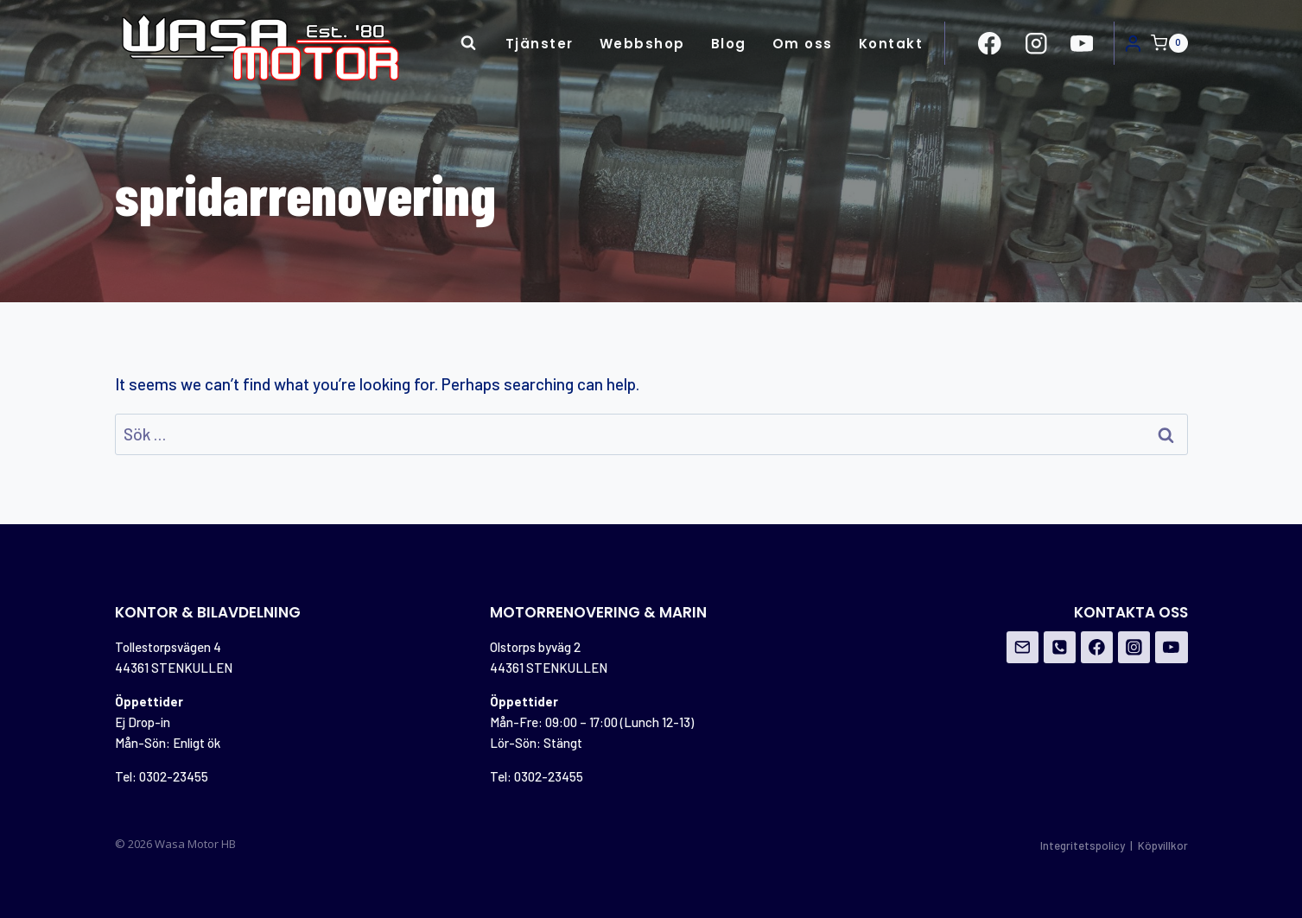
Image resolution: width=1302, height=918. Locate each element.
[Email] (1023, 647)
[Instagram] (1134, 647)
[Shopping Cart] (1169, 43)
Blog (728, 44)
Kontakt (891, 44)
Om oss (802, 44)
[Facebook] (1097, 647)
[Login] (1133, 43)
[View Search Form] (468, 43)
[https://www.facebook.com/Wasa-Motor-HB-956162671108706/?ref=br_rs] (990, 43)
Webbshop (642, 44)
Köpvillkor (1163, 845)
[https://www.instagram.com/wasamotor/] (1035, 43)
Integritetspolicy (1082, 845)
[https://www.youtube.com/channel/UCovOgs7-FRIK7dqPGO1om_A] (1081, 43)
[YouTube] (1171, 647)
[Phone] (1060, 647)
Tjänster (539, 44)
